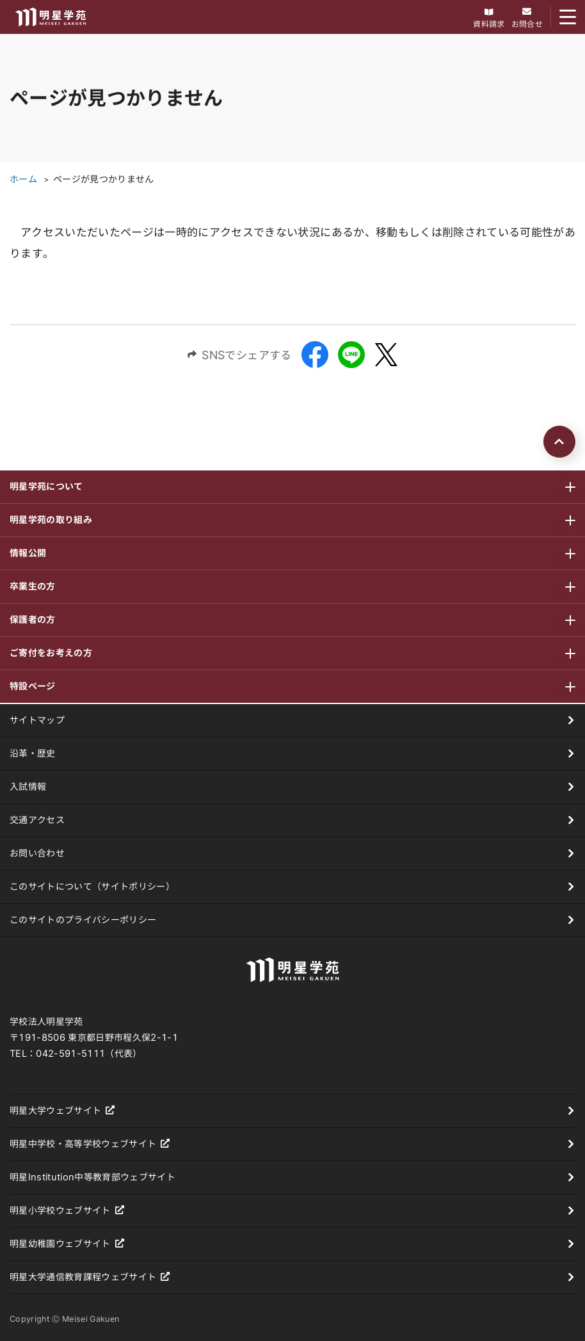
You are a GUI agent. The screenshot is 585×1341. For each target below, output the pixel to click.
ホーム (23, 179)
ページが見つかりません (103, 179)
